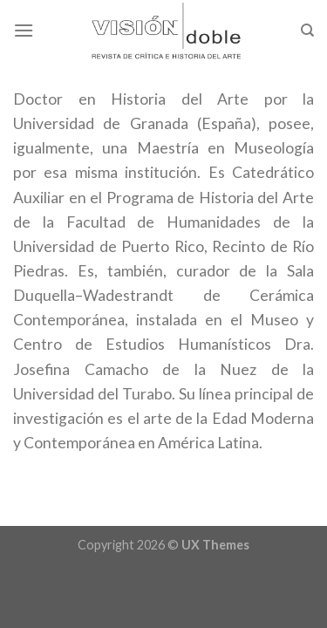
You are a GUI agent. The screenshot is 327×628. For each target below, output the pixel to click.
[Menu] (23, 30)
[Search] (307, 30)
